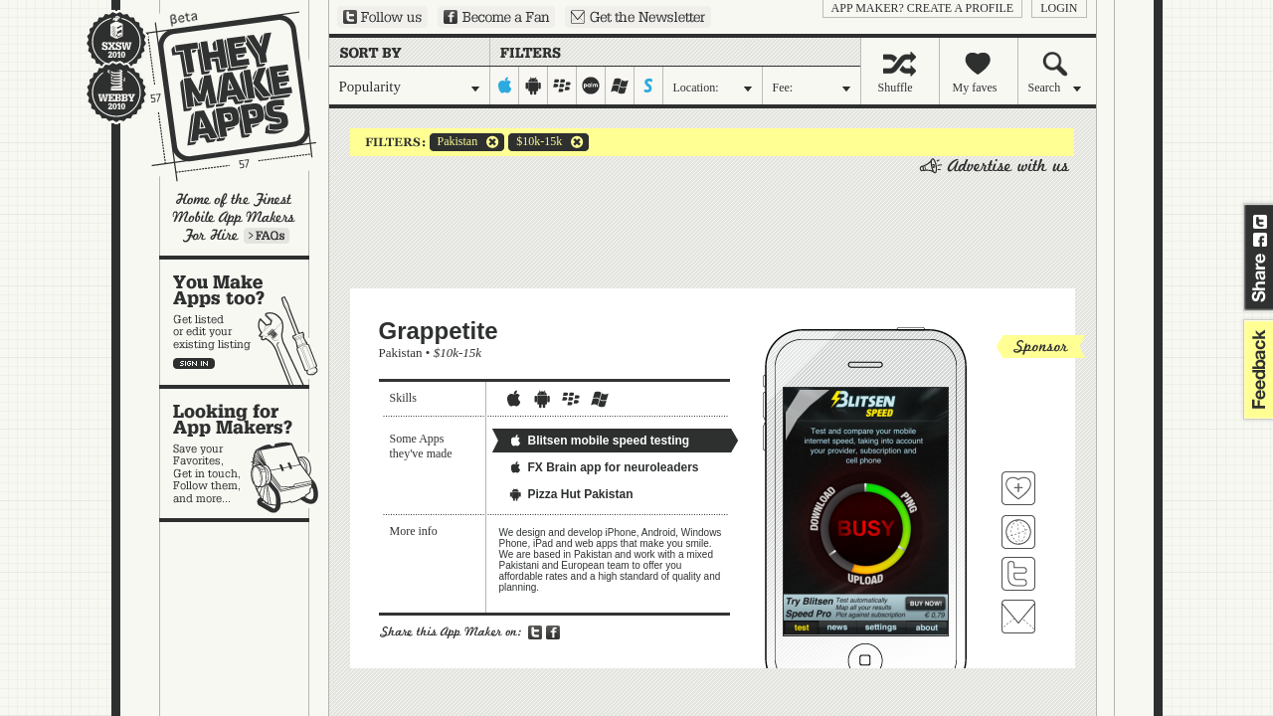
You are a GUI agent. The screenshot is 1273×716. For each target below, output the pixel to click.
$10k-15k (535, 142)
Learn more (266, 236)
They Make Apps (218, 96)
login (1058, 8)
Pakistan (454, 142)
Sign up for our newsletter (638, 17)
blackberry (562, 85)
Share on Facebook (1260, 240)
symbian (649, 85)
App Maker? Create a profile (922, 8)
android (533, 85)
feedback (1256, 369)
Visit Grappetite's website (1018, 532)
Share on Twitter (1260, 222)
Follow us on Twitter (382, 17)
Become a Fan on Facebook (496, 17)
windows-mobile (620, 85)
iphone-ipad (504, 85)
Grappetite (438, 330)
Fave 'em (1018, 488)
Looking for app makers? (244, 453)
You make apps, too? (244, 322)
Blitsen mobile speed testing (599, 440)
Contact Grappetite (1018, 616)
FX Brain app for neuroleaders (603, 467)
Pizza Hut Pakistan (571, 494)
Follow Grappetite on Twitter (1018, 574)
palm (591, 85)
